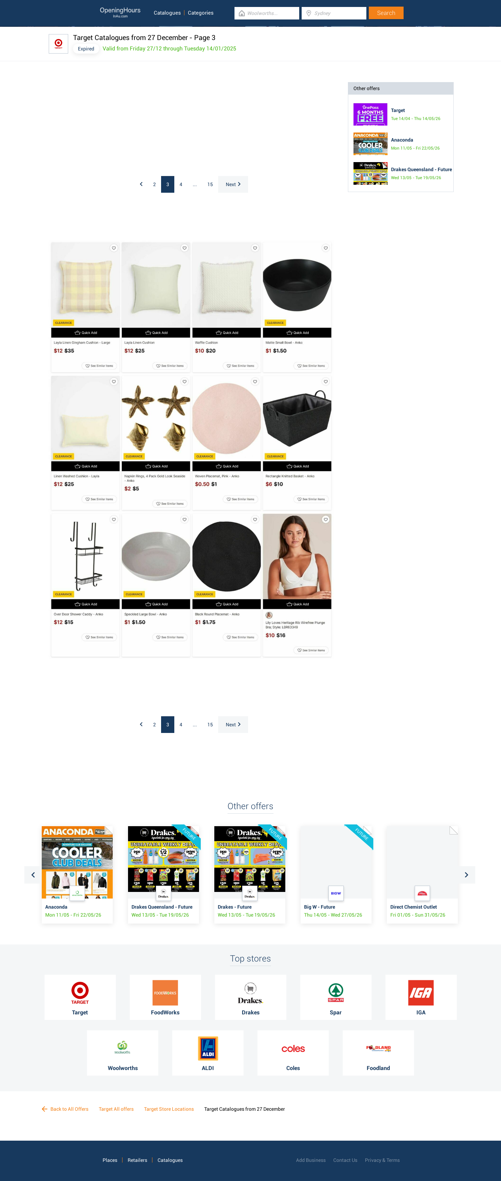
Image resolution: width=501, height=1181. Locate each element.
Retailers (137, 1160)
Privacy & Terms (382, 1160)
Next (233, 184)
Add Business (311, 1160)
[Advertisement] (139, 125)
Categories (201, 13)
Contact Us (345, 1160)
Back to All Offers (65, 1109)
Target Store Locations (169, 1109)
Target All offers (116, 1109)
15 (210, 184)
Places (110, 1160)
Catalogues (167, 13)
